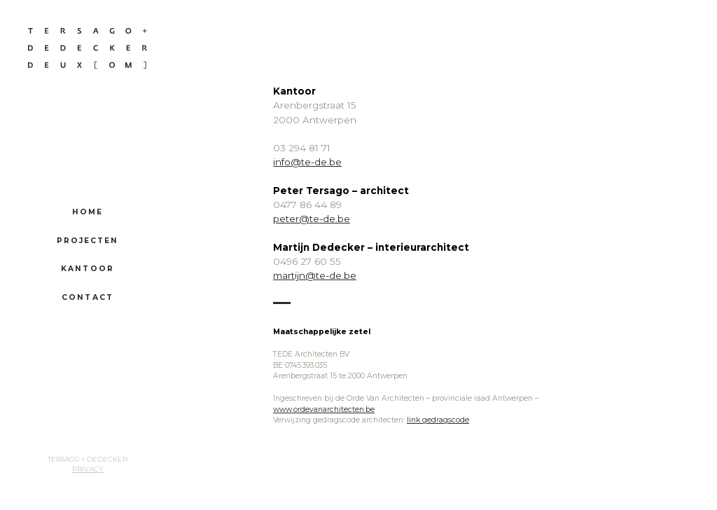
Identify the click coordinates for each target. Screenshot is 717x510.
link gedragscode (438, 420)
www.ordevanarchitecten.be (324, 409)
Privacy (88, 469)
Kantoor (87, 268)
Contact (87, 297)
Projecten (88, 240)
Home (87, 211)
